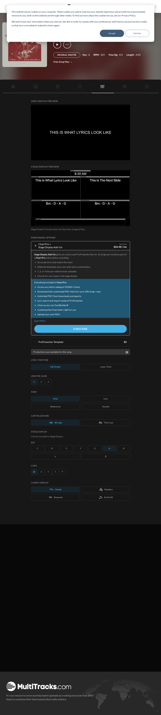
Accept (111, 33)
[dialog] (80, 23)
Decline (137, 33)
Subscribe (80, 328)
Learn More (40, 320)
